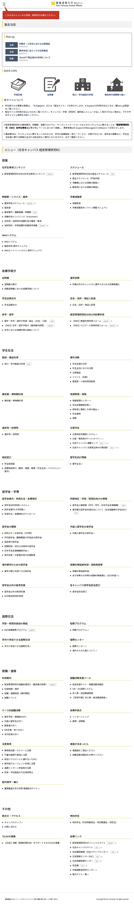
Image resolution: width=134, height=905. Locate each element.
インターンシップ (80, 716)
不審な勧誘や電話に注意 (15, 754)
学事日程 (18, 93)
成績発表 (76, 203)
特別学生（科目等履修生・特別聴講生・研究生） (95, 822)
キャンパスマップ (12, 822)
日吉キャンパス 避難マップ (88, 443)
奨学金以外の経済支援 (14, 591)
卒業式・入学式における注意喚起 (34, 43)
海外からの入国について (83, 650)
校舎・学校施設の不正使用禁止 (18, 772)
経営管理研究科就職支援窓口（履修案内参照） (30, 684)
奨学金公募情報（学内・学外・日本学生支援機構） (99, 505)
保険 (74, 418)
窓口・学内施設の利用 (17, 363)
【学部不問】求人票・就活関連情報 (88, 697)
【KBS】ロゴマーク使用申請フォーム (94, 325)
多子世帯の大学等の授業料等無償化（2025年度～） (96, 575)
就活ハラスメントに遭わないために (20, 759)
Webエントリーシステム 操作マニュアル (23, 250)
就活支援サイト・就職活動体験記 (87, 684)
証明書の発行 (10, 284)
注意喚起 (76, 372)
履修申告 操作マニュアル (16, 245)
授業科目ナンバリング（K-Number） (21, 216)
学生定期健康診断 (80, 404)
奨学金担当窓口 (79, 591)
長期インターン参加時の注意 (17, 767)
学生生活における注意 (82, 368)
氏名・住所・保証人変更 (83, 304)
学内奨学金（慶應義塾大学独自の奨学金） (24, 537)
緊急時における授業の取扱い (85, 187)
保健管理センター (80, 400)
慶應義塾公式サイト (12, 899)
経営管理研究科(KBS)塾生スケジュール (93, 173)
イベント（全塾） (80, 376)
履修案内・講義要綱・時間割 (20, 212)
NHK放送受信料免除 (13, 595)
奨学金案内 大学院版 (13, 509)
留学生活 (76, 463)
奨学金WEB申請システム (15, 505)
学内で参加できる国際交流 (16, 646)
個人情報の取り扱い (41, 899)
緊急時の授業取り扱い (115, 93)
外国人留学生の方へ (13, 721)
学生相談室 (9, 463)
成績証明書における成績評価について (21, 288)
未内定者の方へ (11, 734)
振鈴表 (7, 207)
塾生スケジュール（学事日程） (86, 178)
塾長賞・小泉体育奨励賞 (83, 381)
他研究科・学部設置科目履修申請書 (25, 225)
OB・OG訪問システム (82, 688)
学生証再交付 (10, 304)
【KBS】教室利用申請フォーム (91, 321)
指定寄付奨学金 (11, 541)
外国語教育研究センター (83, 869)
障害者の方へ (10, 725)
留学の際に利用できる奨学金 (17, 571)
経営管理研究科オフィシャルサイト (93, 842)
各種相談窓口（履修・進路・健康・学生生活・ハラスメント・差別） (33, 469)
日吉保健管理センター (85, 860)
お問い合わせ (10, 826)
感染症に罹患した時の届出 (84, 409)
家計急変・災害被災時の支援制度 (19, 554)
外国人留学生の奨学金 (82, 533)
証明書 (52, 93)
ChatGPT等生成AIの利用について (34, 57)
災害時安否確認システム (83, 434)
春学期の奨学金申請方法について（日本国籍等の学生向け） (100, 511)
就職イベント (10, 697)
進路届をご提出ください (83, 750)
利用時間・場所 (11, 688)
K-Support (39, 105)
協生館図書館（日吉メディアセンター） (94, 851)
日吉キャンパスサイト (85, 847)
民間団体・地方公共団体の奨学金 (19, 546)
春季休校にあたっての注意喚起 (33, 50)
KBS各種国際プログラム (19, 629)
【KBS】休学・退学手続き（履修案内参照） (29, 325)
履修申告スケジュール (18, 203)
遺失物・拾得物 (11, 434)
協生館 (78, 865)
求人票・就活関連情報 (82, 693)
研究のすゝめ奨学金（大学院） (18, 533)
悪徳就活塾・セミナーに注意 (17, 750)
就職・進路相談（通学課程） (17, 693)
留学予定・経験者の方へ (15, 716)
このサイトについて (26, 899)
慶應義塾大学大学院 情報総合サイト (21, 788)
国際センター (78, 646)
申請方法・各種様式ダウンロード (19, 513)
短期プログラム (79, 629)
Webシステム (10, 241)
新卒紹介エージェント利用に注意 (19, 763)
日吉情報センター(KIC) (86, 856)
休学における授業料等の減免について (21, 329)
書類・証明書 (78, 721)
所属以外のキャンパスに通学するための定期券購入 (96, 284)
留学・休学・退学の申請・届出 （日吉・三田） (29, 321)
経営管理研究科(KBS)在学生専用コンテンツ (28, 173)
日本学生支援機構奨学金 (15, 550)
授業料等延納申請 (80, 571)
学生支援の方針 (79, 363)
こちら (110, 105)
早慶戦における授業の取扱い (85, 182)
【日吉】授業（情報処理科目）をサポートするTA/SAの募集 (32, 842)
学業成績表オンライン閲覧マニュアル (89, 207)
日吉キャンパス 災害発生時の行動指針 (93, 447)
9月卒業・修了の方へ (14, 729)
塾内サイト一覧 (79, 874)
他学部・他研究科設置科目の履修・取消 (22, 220)
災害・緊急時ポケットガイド (85, 438)
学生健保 (76, 413)
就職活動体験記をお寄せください (87, 754)
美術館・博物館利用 (13, 400)
